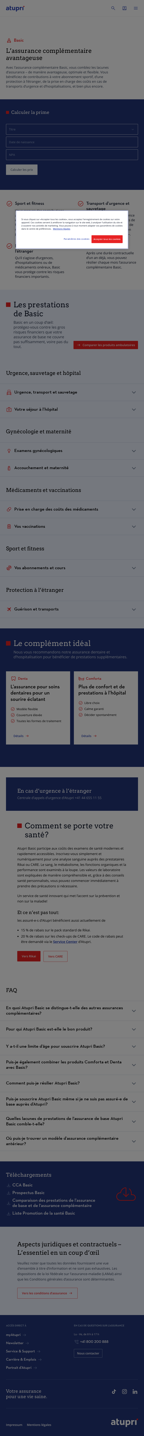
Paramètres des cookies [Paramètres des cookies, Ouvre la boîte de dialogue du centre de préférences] (76, 238)
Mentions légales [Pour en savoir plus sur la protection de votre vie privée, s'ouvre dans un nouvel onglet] (61, 229)
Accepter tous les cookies (107, 239)
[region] (72, 229)
